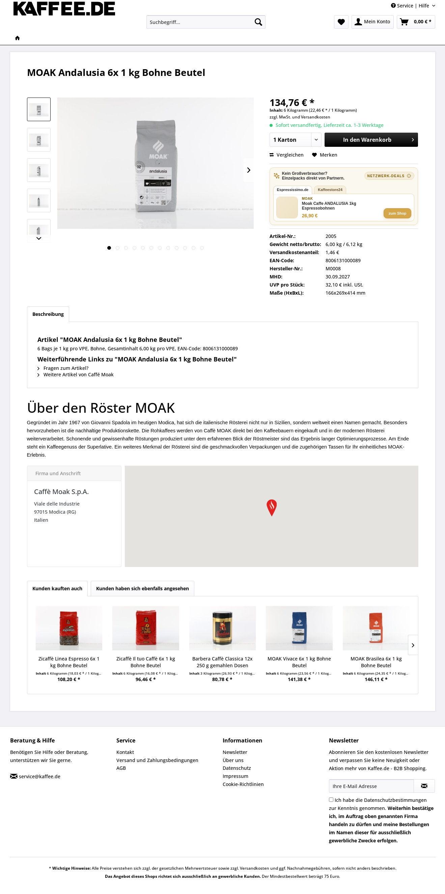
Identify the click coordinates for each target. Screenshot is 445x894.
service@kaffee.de (39, 776)
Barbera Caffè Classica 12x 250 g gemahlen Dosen (222, 662)
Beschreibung (48, 314)
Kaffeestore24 (330, 190)
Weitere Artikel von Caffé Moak (75, 374)
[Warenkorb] (416, 22)
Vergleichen (287, 155)
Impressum (235, 776)
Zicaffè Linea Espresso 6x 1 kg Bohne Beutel (69, 662)
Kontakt (125, 752)
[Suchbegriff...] (206, 22)
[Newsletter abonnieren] (424, 786)
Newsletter (235, 752)
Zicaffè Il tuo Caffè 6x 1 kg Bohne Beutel (145, 662)
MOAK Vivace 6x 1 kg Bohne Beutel (299, 662)
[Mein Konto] (373, 22)
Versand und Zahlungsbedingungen (157, 760)
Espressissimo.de (293, 190)
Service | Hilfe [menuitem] (410, 5)
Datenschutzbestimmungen (395, 800)
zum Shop (398, 213)
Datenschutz (237, 768)
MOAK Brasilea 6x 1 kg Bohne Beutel (376, 662)
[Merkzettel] (341, 22)
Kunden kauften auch (57, 588)
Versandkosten (315, 117)
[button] (272, 507)
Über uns (233, 760)
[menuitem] (206, 22)
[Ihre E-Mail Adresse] (371, 786)
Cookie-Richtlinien (243, 784)
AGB (121, 768)
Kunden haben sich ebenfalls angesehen (142, 588)
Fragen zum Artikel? (62, 368)
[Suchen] (258, 22)
